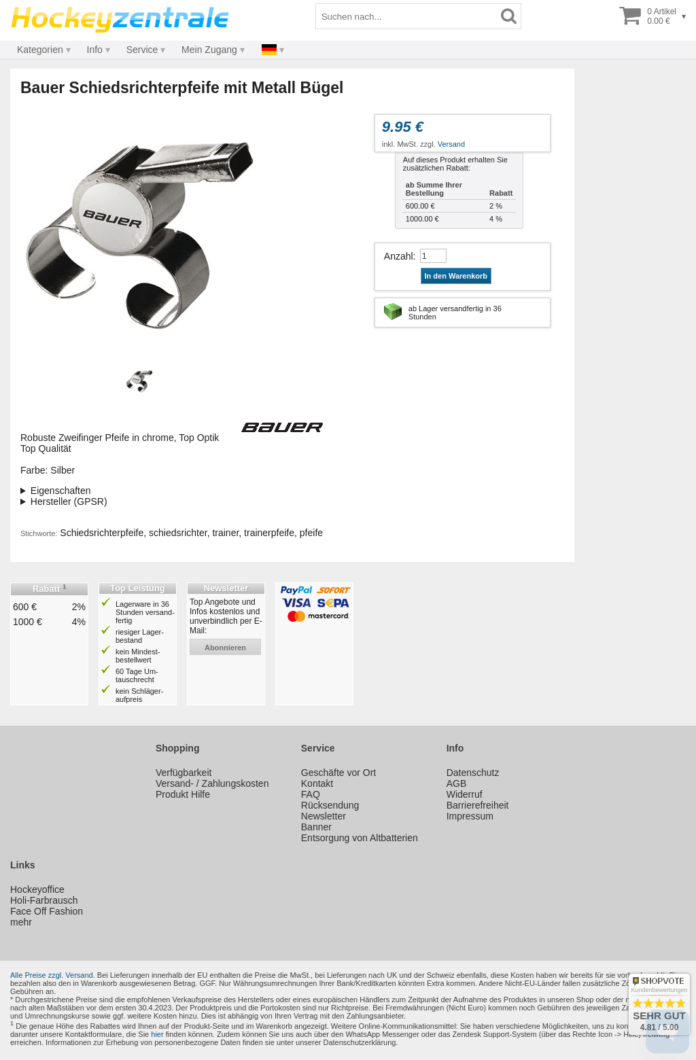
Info (95, 49)
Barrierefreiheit (478, 805)
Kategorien (40, 49)
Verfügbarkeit (184, 772)
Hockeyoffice (37, 889)
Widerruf (465, 794)
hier (157, 1034)
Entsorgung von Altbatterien (359, 837)
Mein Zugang (209, 49)
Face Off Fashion (46, 911)
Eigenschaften (61, 490)
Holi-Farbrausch (44, 900)
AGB (457, 783)
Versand (451, 144)
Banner (316, 827)
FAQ (310, 794)
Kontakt (317, 783)
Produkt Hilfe (183, 794)
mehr (21, 922)
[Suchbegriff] (406, 16)
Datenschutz (473, 772)
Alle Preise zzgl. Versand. (52, 975)
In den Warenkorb (456, 276)
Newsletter (323, 816)
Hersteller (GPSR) (69, 501)
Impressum (470, 816)
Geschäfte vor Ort (338, 772)
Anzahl (398, 256)
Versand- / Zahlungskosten (212, 783)
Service (142, 49)
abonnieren (225, 647)
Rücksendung (330, 805)
